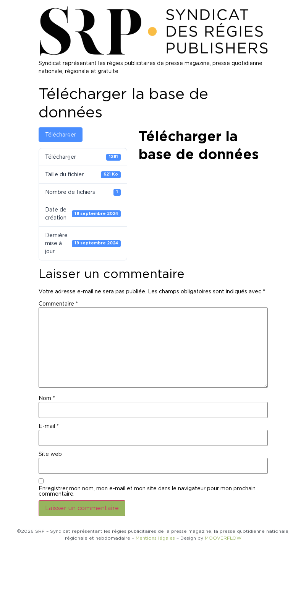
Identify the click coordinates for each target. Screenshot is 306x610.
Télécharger (60, 135)
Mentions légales (155, 538)
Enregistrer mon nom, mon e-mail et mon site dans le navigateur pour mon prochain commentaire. (147, 491)
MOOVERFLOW (223, 538)
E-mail (49, 426)
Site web (50, 454)
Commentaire (58, 303)
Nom (47, 398)
